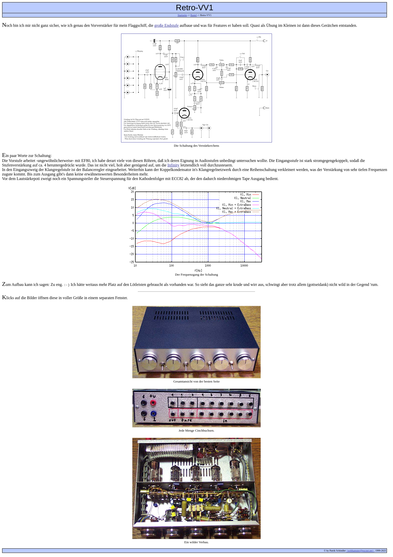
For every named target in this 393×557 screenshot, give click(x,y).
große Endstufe (166, 25)
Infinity (173, 165)
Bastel (193, 15)
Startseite (182, 15)
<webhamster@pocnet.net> (360, 550)
